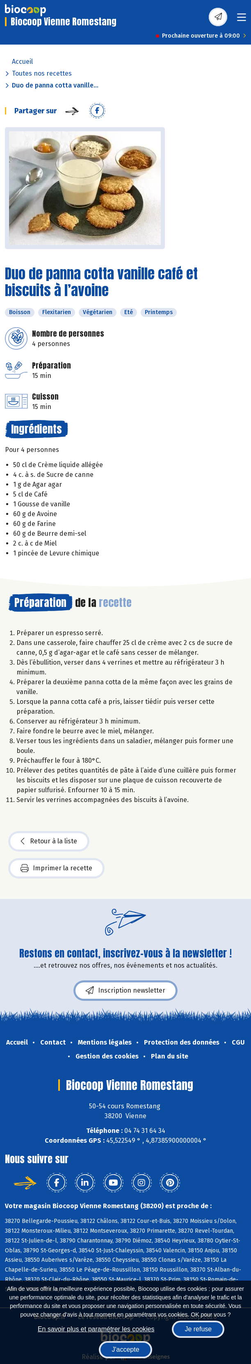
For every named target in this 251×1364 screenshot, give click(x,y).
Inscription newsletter (125, 990)
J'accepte (125, 1349)
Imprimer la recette (56, 868)
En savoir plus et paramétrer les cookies (96, 1329)
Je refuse (198, 1329)
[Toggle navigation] (241, 20)
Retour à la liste (49, 841)
